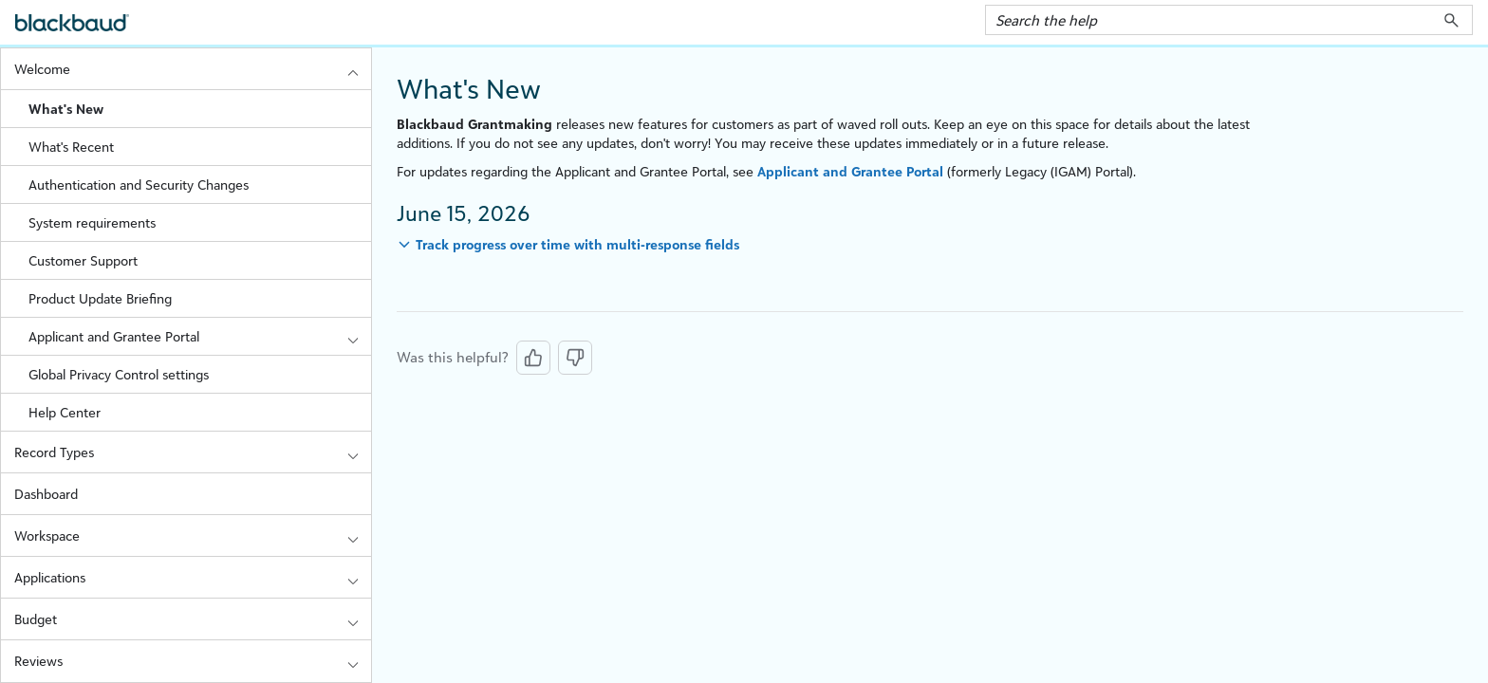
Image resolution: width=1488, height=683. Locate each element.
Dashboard (46, 494)
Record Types (192, 452)
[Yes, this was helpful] (533, 358)
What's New (65, 109)
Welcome (192, 68)
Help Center (64, 412)
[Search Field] (1229, 20)
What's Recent (71, 146)
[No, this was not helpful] (575, 358)
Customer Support (83, 260)
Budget (192, 619)
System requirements (92, 222)
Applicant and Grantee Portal (199, 336)
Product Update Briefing (100, 298)
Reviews (192, 660)
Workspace (192, 535)
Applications (192, 577)
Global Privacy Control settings (118, 374)
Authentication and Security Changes (138, 184)
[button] (1451, 20)
